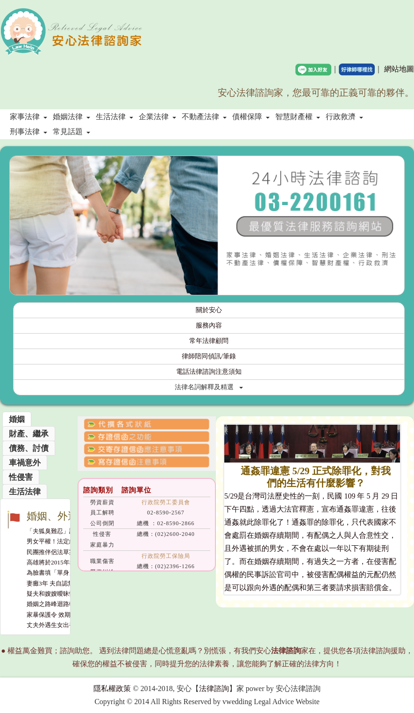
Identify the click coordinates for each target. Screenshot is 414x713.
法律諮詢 (214, 688)
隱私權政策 (112, 688)
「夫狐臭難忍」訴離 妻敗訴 (64, 531)
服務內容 (209, 325)
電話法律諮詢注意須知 (209, 371)
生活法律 (114, 117)
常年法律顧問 (208, 340)
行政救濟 (344, 117)
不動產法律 (204, 117)
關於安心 (209, 310)
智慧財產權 (297, 117)
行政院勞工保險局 (166, 556)
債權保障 (251, 117)
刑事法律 (28, 131)
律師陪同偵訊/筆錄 (209, 356)
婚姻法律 (71, 117)
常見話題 (71, 131)
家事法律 (28, 117)
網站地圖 (399, 69)
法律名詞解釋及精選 (209, 387)
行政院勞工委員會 (166, 502)
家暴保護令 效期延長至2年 (62, 614)
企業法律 (157, 117)
